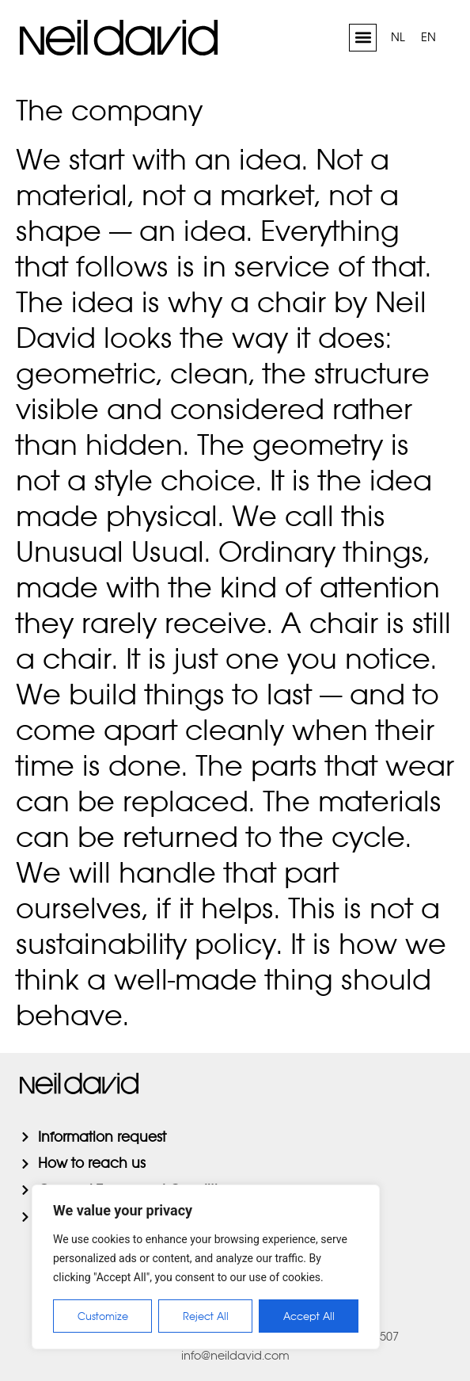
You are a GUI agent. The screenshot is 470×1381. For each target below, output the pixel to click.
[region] (206, 1267)
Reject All (206, 1316)
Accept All (309, 1316)
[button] (363, 38)
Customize (103, 1316)
